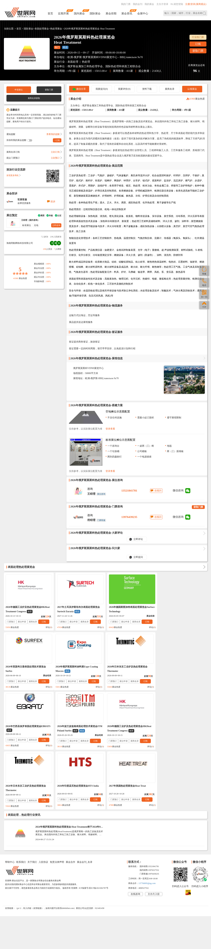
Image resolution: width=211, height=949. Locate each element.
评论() (48, 627)
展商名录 (169, 89)
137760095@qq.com (147, 824)
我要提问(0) (102, 89)
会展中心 (142, 13)
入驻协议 (43, 802)
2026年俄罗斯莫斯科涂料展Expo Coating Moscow (27, 669)
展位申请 (22, 622)
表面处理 (72, 61)
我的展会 (149, 4)
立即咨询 (56, 225)
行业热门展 (198, 37)
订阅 (198, 43)
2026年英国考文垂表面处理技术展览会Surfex (179, 609)
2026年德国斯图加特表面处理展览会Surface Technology (131, 609)
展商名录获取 (34, 98)
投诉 (53, 201)
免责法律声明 (57, 802)
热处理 (86, 61)
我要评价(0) (124, 89)
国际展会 (95, 13)
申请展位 (19, 90)
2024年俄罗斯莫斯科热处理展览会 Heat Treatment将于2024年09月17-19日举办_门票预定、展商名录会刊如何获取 (68, 768)
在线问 (158, 490)
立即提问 (138, 557)
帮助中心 (10, 802)
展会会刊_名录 (84, 802)
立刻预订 (56, 158)
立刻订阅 (56, 152)
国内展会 (79, 13)
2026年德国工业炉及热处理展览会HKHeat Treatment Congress (28, 609)
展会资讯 (126, 13)
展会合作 (70, 802)
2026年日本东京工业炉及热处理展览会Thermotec (77, 668)
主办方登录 (162, 4)
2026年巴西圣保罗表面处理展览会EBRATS (130, 668)
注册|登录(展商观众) (195, 4)
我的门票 (125, 4)
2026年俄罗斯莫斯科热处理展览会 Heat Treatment (89, 28)
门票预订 (11, 622)
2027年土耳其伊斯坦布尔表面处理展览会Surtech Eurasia (78, 609)
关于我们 (32, 802)
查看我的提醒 (53, 134)
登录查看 (110, 429)
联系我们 (21, 802)
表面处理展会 (42, 28)
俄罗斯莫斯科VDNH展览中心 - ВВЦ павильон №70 (113, 57)
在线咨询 (135, 834)
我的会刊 (137, 4)
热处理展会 (56, 28)
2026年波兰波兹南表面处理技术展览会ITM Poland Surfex (181, 669)
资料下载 (147, 89)
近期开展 (63, 13)
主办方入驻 (154, 834)
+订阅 (57, 140)
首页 (50, 13)
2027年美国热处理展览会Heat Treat (177, 726)
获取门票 (198, 50)
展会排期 (111, 13)
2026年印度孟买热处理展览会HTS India (128, 726)
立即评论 (138, 539)
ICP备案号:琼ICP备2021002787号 (93, 828)
